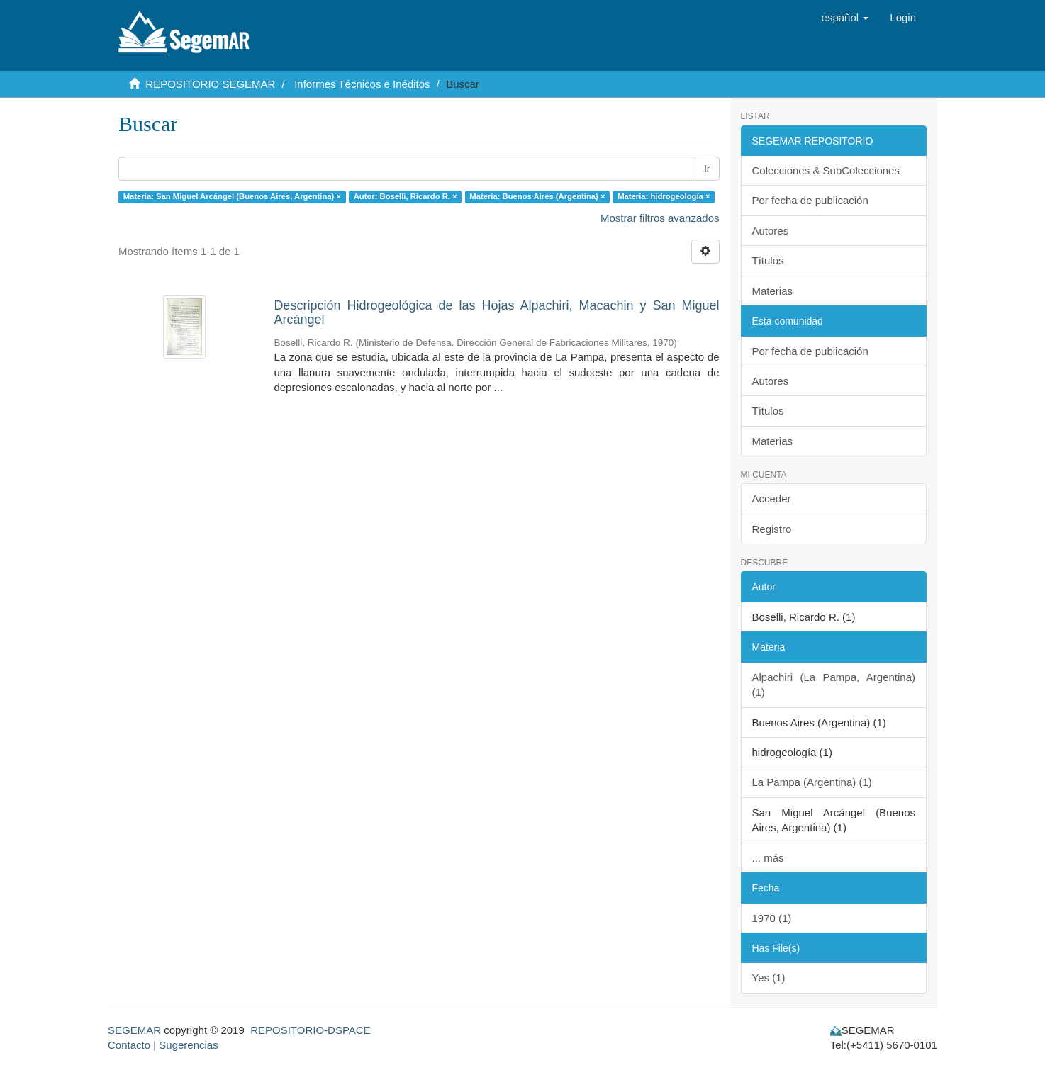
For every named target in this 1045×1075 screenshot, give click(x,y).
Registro (772, 529)
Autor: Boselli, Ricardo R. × (405, 196)
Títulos (768, 260)
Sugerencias (188, 1045)
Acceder (771, 499)
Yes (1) (769, 978)
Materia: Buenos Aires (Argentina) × (537, 196)
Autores (770, 231)
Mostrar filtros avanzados (660, 218)
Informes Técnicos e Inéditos (362, 84)
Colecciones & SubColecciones (826, 170)
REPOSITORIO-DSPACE (310, 1030)
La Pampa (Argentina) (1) (812, 782)
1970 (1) (772, 918)
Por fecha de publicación (810, 200)
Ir (707, 168)
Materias (772, 291)
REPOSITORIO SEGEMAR (210, 84)
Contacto (129, 1045)
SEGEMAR (134, 1030)
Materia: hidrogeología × (664, 196)
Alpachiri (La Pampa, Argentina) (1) (834, 684)
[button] (845, 17)
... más (768, 858)
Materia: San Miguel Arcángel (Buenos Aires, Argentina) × (232, 196)
